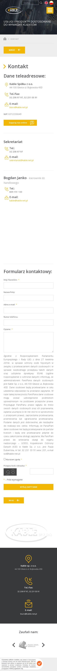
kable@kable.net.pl (18, 200)
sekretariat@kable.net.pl (21, 160)
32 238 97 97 (16, 97)
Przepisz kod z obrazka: (14, 465)
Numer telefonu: (11, 317)
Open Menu (49, 10)
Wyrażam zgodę (12, 459)
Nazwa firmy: (9, 292)
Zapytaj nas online (18, 122)
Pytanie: (7, 329)
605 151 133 (15, 191)
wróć (12, 50)
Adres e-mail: (9, 304)
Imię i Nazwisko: (10, 279)
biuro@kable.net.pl (18, 107)
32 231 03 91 (30, 97)
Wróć (11, 500)
